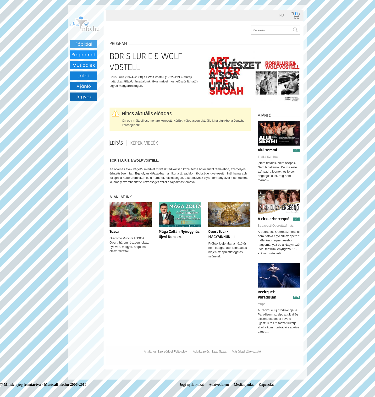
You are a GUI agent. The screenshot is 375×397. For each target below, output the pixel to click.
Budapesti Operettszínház (276, 225)
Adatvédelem (219, 384)
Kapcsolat (266, 384)
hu (281, 15)
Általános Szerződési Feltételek (165, 351)
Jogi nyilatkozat (192, 384)
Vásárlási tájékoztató (246, 351)
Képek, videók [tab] (144, 143)
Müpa (262, 304)
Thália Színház (268, 156)
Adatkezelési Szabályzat (209, 351)
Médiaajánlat (244, 384)
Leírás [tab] (116, 143)
